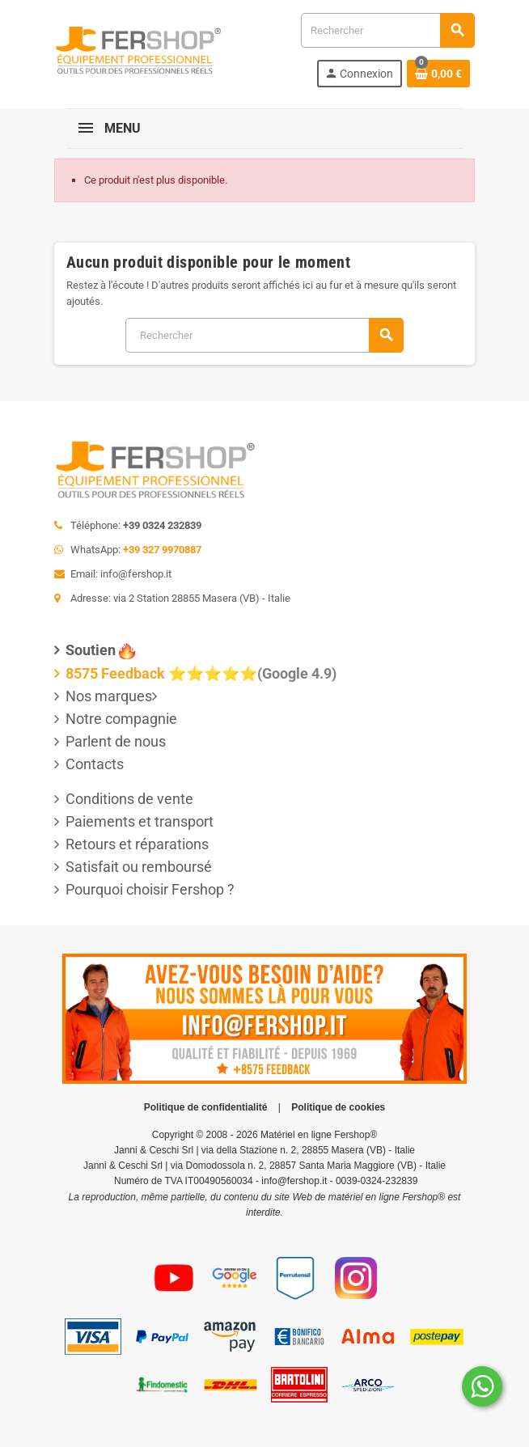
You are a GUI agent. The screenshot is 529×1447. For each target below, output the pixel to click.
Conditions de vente (129, 798)
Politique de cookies (338, 1107)
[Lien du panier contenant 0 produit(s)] (438, 73)
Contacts (95, 763)
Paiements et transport (140, 821)
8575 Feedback (115, 673)
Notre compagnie (121, 718)
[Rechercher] (387, 30)
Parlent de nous (116, 741)
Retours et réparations (137, 844)
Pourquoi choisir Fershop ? (150, 889)
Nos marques (109, 696)
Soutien (91, 649)
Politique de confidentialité (206, 1107)
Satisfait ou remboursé (139, 866)
